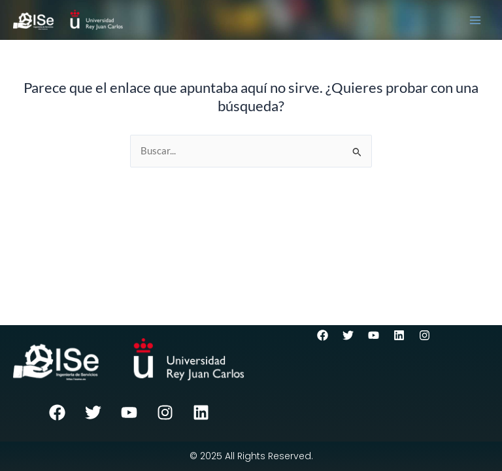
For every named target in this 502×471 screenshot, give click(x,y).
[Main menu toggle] (475, 20)
